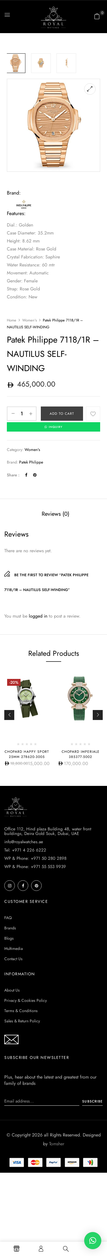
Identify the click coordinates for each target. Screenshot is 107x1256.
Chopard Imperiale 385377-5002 (81, 754)
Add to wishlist (93, 413)
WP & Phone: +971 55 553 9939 (35, 866)
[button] (97, 16)
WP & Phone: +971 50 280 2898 (35, 858)
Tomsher (56, 1143)
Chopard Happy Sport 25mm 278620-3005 (27, 754)
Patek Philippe (31, 462)
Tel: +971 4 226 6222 (25, 850)
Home (11, 320)
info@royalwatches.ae (23, 842)
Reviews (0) (55, 514)
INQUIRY (53, 427)
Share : (13, 475)
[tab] (55, 514)
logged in (38, 616)
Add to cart (62, 413)
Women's (29, 320)
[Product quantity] (21, 413)
